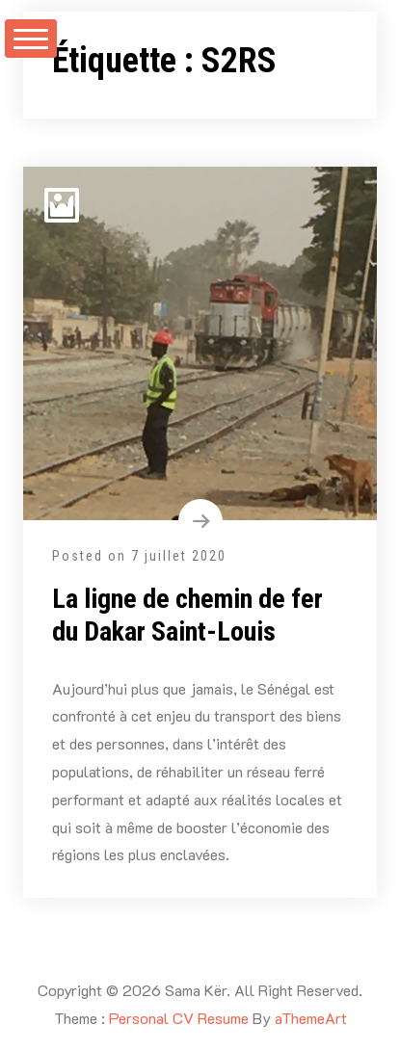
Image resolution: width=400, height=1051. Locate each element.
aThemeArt (311, 1018)
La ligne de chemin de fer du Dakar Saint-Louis (187, 615)
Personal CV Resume (179, 1018)
